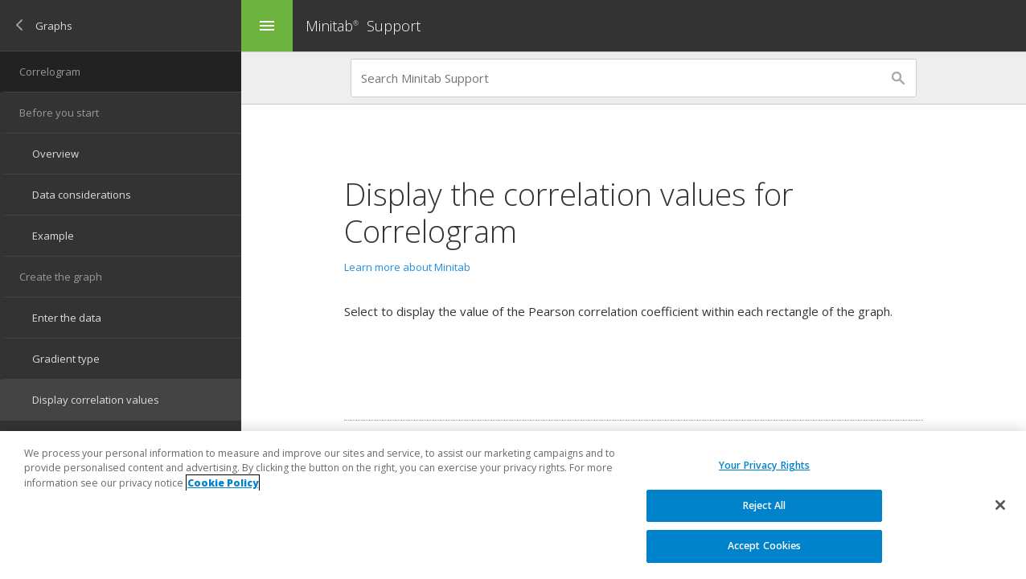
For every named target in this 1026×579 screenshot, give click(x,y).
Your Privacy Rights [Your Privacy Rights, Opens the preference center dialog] (764, 465)
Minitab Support (363, 25)
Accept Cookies (765, 545)
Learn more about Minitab (407, 267)
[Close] (1000, 505)
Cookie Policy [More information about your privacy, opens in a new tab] (222, 483)
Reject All (764, 505)
